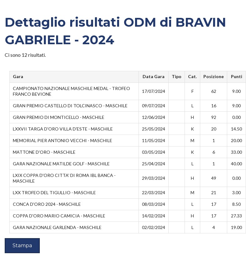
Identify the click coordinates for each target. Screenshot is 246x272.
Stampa (22, 245)
